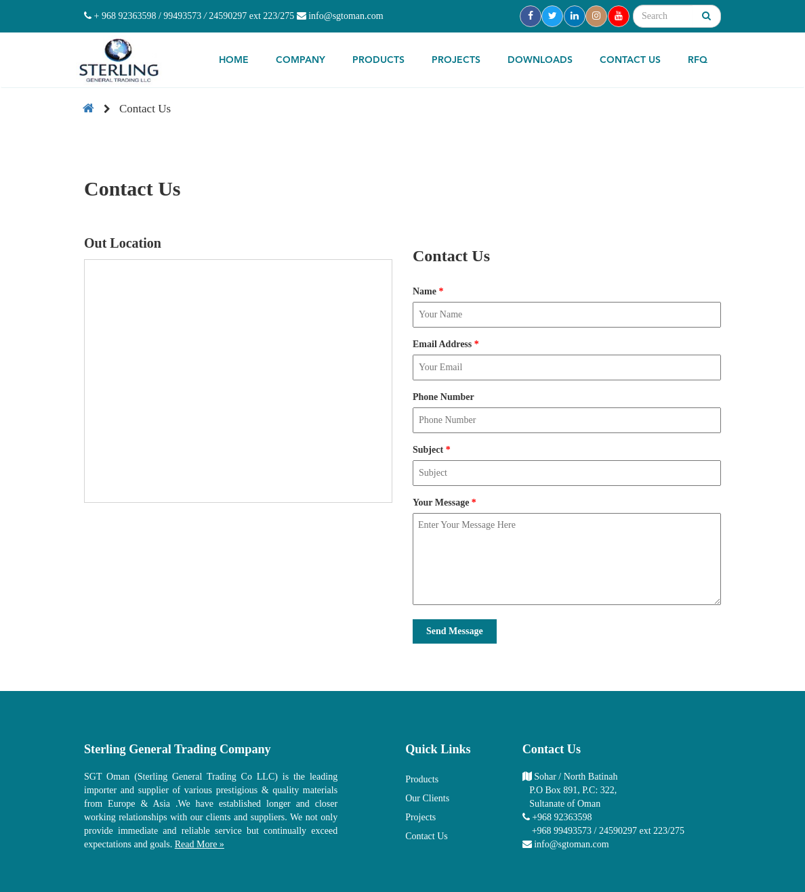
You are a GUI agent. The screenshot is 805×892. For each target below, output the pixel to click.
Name (428, 291)
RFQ (697, 60)
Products (378, 60)
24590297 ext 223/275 (251, 16)
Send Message (454, 631)
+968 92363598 (562, 817)
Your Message (444, 502)
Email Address (446, 344)
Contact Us (630, 60)
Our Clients (427, 798)
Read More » (199, 844)
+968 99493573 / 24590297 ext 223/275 (608, 831)
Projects (456, 60)
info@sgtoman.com (340, 16)
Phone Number (443, 397)
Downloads (540, 60)
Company (300, 60)
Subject (432, 450)
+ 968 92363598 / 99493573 (142, 16)
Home (234, 60)
